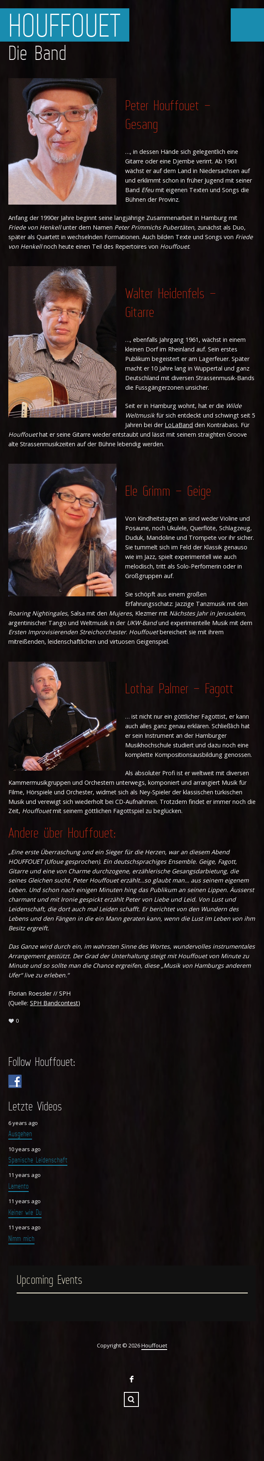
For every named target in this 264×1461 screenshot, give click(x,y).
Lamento (18, 1186)
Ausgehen (20, 1134)
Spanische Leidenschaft (37, 1160)
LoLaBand (179, 425)
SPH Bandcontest (54, 1003)
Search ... (131, 1399)
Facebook (131, 1379)
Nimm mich (21, 1238)
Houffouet (64, 25)
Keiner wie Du (25, 1212)
